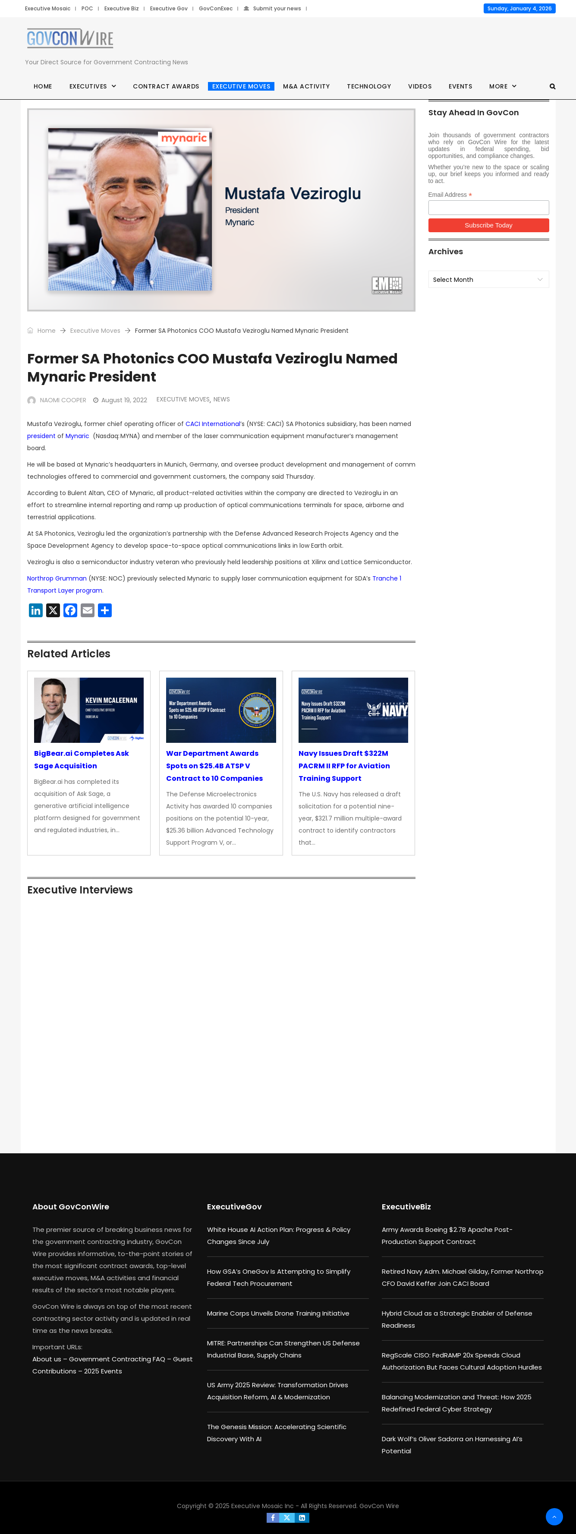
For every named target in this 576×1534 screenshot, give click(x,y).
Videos (419, 86)
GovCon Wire (379, 1506)
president (41, 436)
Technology (369, 86)
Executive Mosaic (47, 8)
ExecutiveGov (234, 1206)
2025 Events (103, 1371)
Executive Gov (169, 8)
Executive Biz (121, 8)
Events (460, 86)
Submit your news (272, 8)
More (498, 86)
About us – (50, 1359)
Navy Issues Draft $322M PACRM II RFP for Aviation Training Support (344, 765)
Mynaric (77, 436)
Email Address (450, 195)
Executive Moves (241, 86)
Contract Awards (166, 86)
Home (43, 86)
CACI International (213, 424)
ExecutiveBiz (406, 1206)
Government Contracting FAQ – (121, 1359)
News (222, 399)
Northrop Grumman (57, 578)
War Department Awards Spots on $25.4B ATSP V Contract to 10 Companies (214, 765)
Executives (88, 86)
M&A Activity (306, 86)
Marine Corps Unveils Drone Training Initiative (278, 1313)
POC (87, 8)
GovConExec (216, 8)
